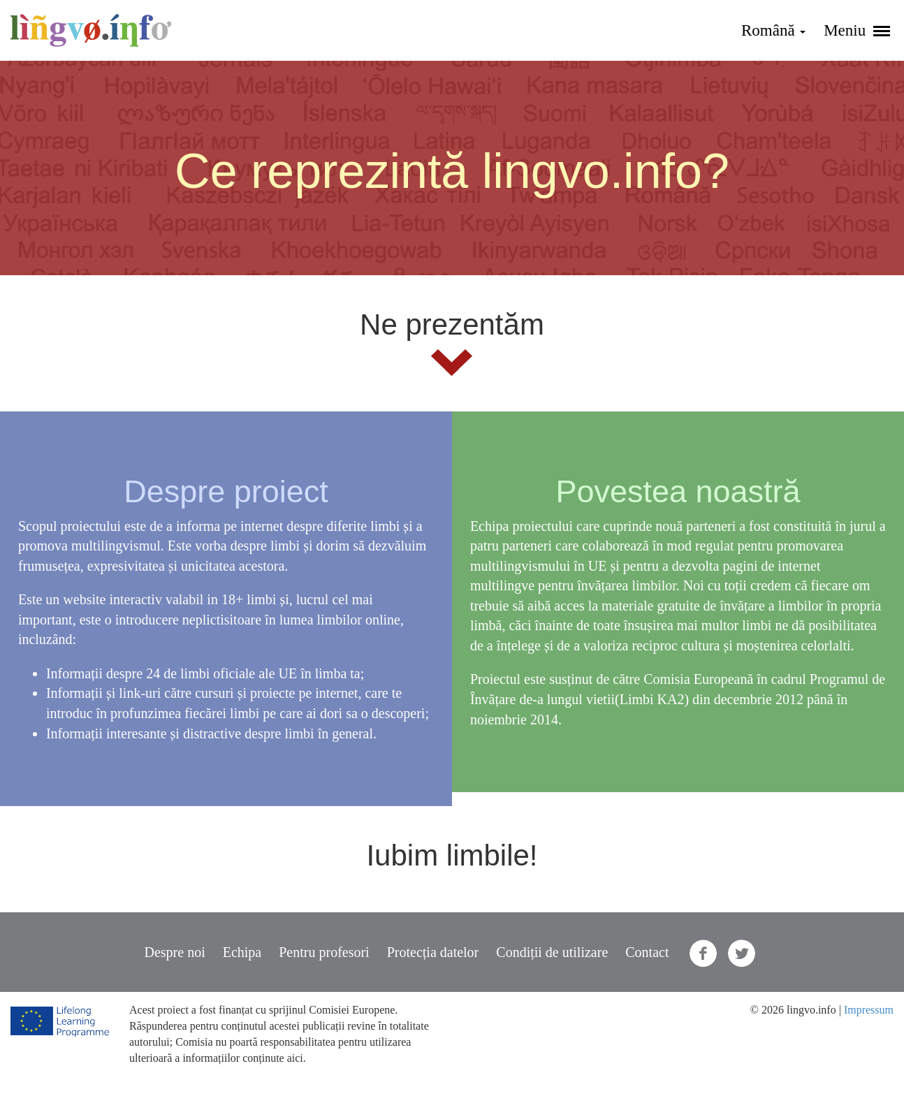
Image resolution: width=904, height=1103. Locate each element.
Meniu (857, 30)
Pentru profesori (324, 952)
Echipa (242, 952)
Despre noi (175, 952)
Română (773, 30)
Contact (647, 952)
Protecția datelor (433, 952)
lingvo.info (90, 30)
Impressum (869, 1010)
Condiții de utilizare (552, 952)
